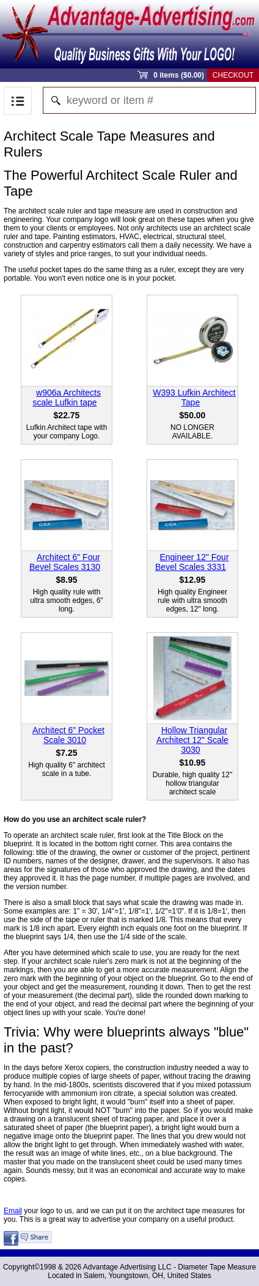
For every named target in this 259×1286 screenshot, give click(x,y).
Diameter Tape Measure (217, 1267)
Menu (18, 101)
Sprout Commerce (129, 34)
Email (13, 1211)
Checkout (233, 75)
